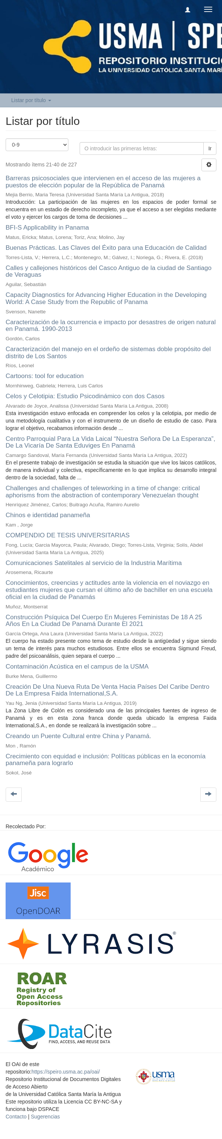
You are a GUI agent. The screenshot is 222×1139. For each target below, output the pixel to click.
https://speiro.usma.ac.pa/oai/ (65, 1072)
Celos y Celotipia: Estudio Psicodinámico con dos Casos (85, 396)
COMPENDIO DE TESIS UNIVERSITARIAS (68, 535)
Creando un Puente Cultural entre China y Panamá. (78, 736)
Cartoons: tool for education (45, 376)
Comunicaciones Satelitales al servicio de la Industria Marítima (94, 563)
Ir (210, 148)
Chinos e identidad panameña (48, 515)
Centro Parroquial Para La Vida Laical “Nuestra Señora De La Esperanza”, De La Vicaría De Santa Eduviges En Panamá (110, 442)
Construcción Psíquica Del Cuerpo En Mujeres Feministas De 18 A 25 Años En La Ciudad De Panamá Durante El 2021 (104, 621)
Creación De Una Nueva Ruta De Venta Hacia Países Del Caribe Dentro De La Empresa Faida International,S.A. (107, 690)
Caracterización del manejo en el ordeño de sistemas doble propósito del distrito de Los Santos (108, 353)
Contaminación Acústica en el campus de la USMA (77, 666)
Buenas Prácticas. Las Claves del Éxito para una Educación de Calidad (106, 247)
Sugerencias (45, 1117)
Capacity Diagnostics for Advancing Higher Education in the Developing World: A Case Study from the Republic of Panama (106, 298)
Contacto (16, 1117)
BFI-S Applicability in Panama (47, 227)
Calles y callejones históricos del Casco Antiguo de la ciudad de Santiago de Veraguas (109, 271)
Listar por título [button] (31, 100)
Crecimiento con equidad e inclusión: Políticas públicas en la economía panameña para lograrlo (106, 760)
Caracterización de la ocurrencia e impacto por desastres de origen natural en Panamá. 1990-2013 (111, 326)
